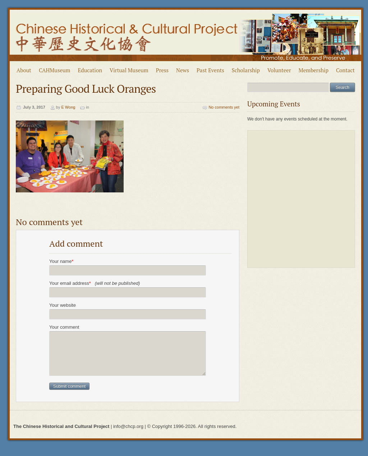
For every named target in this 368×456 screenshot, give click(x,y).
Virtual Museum (129, 70)
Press (162, 70)
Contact (345, 70)
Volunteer (279, 70)
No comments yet (223, 107)
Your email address (94, 283)
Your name (61, 261)
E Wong (68, 107)
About (24, 70)
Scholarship (246, 70)
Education (90, 70)
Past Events (210, 70)
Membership (313, 70)
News (182, 70)
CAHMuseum (54, 70)
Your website (62, 305)
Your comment (64, 327)
